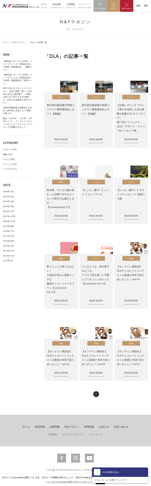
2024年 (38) (8, 201)
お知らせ (104, 426)
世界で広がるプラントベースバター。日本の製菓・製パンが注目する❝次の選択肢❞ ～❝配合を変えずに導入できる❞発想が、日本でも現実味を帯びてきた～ (17, 95)
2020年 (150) (9, 221)
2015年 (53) (8, 245)
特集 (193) (8, 154)
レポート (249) (10, 149)
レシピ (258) (9, 159)
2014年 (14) (8, 250)
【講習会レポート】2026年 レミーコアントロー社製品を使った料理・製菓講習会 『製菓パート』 (17, 65)
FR (146, 5)
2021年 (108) (9, 216)
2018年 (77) (8, 231)
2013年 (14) (8, 255)
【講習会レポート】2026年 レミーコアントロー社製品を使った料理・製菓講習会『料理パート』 (17, 79)
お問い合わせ (121, 426)
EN (138, 5)
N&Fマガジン (84, 6)
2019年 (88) (8, 226)
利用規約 (53, 434)
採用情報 (89, 426)
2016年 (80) (8, 240)
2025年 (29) (8, 196)
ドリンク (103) (10, 164)
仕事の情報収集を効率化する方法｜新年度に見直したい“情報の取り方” (17, 110)
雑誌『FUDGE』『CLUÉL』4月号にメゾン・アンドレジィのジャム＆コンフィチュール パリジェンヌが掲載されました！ (17, 122)
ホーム (44, 6)
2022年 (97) (8, 211)
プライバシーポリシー (73, 434)
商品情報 (57, 6)
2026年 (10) (8, 191)
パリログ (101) (10, 169)
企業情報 (71, 6)
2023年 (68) (8, 206)
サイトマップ (95, 434)
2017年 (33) (8, 235)
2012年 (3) (8, 260)
